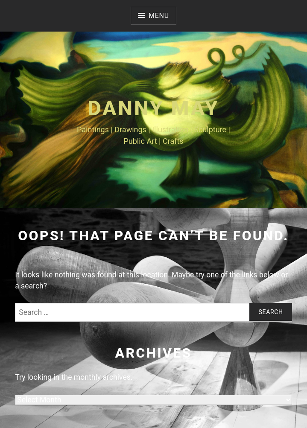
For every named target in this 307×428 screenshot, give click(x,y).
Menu (159, 16)
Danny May (153, 108)
